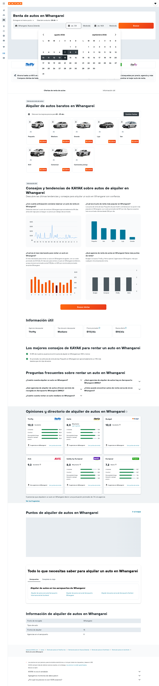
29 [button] (70, 68)
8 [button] (70, 52)
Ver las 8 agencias (33, 501)
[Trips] (4, 47)
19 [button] (54, 63)
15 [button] (70, 57)
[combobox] (23, 20)
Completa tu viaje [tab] (48, 579)
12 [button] (54, 57)
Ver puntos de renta (55, 445)
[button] (3, 3)
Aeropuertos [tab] (34, 579)
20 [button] (59, 63)
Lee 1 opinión (76, 426)
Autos (42, 650)
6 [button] (59, 52)
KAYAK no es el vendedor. (84, 671)
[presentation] (127, 412)
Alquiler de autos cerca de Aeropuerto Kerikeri (117, 593)
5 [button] (54, 52)
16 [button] (76, 57)
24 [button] (43, 68)
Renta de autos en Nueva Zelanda (78, 650)
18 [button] (49, 63)
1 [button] (70, 47)
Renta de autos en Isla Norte (120, 650)
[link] (83, 307)
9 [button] (75, 52)
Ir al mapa (136, 511)
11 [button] (48, 57)
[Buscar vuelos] (4, 10)
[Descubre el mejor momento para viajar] (4, 35)
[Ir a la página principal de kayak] (15, 3)
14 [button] (65, 57)
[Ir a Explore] (4, 26)
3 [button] (43, 52)
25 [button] (49, 68)
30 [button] (76, 68)
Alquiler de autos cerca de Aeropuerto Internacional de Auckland (44, 594)
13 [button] (59, 57)
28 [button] (65, 68)
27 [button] (60, 68)
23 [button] (76, 63)
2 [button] (75, 47)
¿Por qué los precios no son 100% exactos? (84, 679)
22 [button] (70, 63)
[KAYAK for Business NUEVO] (4, 40)
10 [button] (43, 57)
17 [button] (43, 63)
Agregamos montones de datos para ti (84, 675)
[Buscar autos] (4, 20)
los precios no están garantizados (76, 665)
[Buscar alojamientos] (4, 15)
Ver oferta (43, 141)
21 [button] (65, 63)
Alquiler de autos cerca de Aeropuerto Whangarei (79, 594)
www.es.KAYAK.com (32, 650)
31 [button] (43, 74)
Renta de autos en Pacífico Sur (56, 650)
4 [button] (48, 52)
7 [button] (64, 52)
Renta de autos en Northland (100, 650)
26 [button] (54, 68)
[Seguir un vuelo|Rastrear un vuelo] (4, 31)
